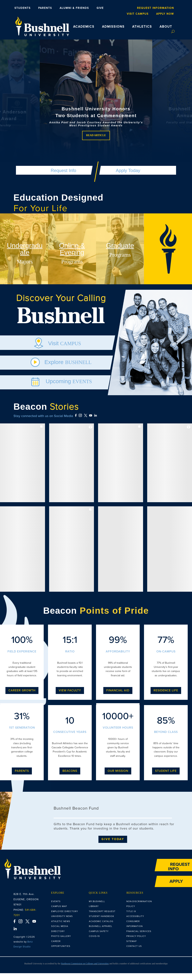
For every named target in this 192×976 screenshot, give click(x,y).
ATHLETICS (142, 27)
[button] (96, 105)
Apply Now (165, 13)
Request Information (155, 8)
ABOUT (166, 27)
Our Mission (118, 774)
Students (22, 8)
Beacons (69, 774)
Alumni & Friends (74, 8)
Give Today (112, 842)
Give (100, 8)
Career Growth (21, 693)
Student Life (166, 774)
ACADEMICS (83, 27)
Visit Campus (137, 13)
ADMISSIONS (113, 27)
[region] (96, 105)
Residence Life (166, 693)
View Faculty (70, 693)
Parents (45, 8)
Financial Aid (117, 693)
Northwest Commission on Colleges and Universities (85, 966)
